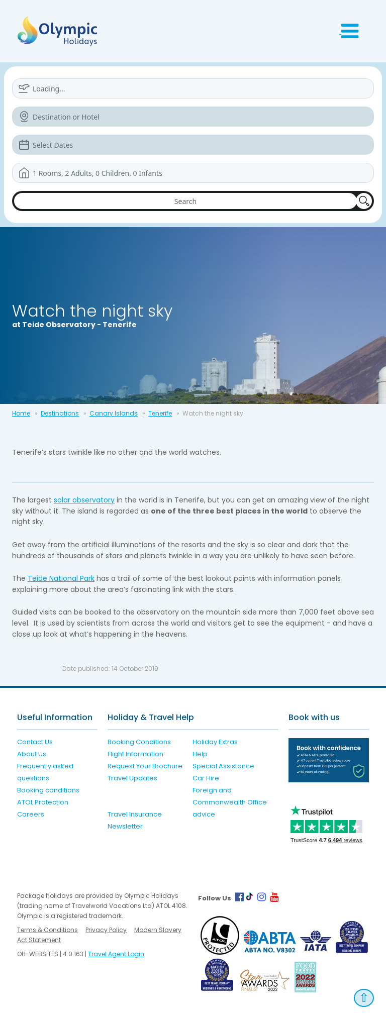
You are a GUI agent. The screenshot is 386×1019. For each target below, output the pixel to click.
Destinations (60, 413)
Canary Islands (113, 413)
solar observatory (84, 500)
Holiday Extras (215, 742)
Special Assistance (223, 766)
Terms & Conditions (47, 930)
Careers (30, 814)
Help (200, 754)
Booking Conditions (139, 742)
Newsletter (125, 826)
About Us (31, 754)
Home (21, 413)
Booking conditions (48, 790)
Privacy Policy (106, 930)
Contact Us (35, 742)
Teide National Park (61, 578)
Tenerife (160, 413)
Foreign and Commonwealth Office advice (229, 802)
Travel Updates (132, 778)
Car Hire (205, 778)
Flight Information (135, 754)
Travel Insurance (135, 814)
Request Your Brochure (145, 766)
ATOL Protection (42, 802)
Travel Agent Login (116, 954)
